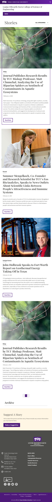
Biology (5, 71)
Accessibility (14, 494)
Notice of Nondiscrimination (25, 494)
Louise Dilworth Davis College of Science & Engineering (22, 8)
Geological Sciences (7, 260)
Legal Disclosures (42, 494)
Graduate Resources (33, 460)
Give (8, 479)
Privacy (22, 496)
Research (5, 171)
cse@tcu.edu (7, 471)
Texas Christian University (26, 500)
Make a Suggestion (11, 425)
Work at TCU (7, 494)
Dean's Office (31, 456)
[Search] (50, 2)
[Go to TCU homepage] (15, 2)
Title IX (34, 494)
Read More (8, 120)
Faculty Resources (32, 463)
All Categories (40, 22)
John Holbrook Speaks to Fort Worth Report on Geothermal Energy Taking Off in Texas (25, 268)
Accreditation (28, 496)
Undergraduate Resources (34, 458)
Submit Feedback (32, 465)
